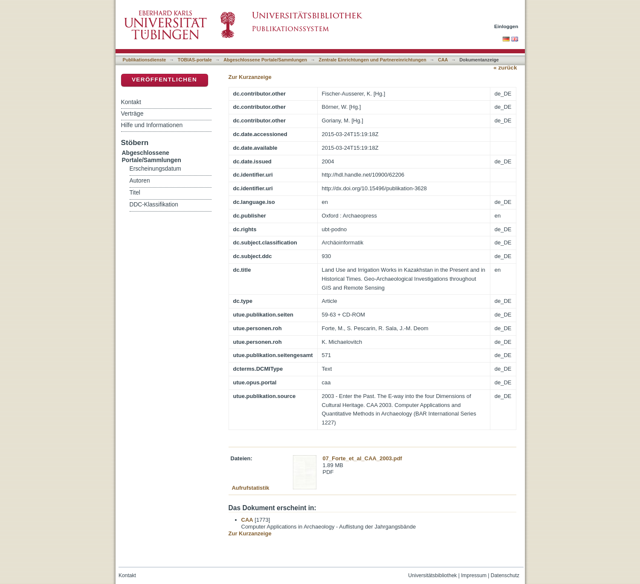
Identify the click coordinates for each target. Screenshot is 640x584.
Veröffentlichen (164, 79)
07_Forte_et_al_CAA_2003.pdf (362, 458)
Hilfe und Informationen (152, 125)
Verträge (132, 113)
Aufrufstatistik (250, 488)
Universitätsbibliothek (432, 575)
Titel (135, 192)
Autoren (140, 180)
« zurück (505, 67)
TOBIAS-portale (195, 59)
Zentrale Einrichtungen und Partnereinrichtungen (372, 59)
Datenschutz (505, 575)
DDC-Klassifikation (154, 204)
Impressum (474, 575)
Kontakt (131, 102)
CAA (443, 59)
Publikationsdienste (144, 59)
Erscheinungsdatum (155, 169)
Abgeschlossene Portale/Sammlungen (265, 59)
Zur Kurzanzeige (250, 77)
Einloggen (506, 26)
